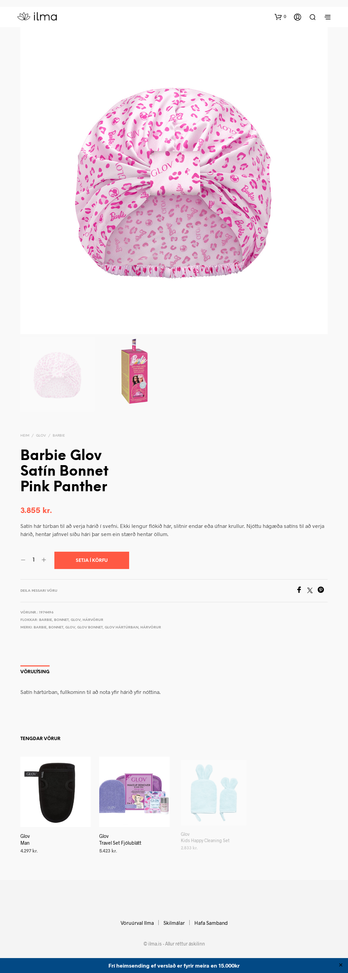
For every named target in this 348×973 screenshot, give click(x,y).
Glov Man (25, 839)
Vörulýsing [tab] (35, 672)
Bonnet (61, 620)
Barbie (59, 436)
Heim (24, 436)
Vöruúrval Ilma (137, 923)
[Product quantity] (33, 560)
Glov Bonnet (90, 627)
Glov (41, 436)
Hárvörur (93, 620)
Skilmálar (174, 923)
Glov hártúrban (121, 627)
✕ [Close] (340, 965)
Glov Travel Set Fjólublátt (121, 837)
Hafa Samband (211, 923)
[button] (280, 16)
